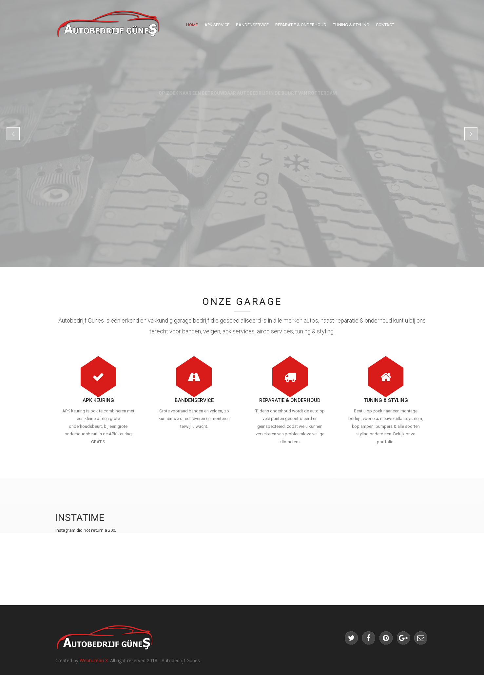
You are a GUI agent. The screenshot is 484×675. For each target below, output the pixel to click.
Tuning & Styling (351, 24)
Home (192, 24)
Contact (385, 24)
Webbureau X (94, 660)
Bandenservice (252, 24)
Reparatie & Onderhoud (300, 24)
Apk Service (216, 24)
